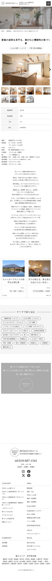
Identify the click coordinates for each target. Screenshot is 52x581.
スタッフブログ (31, 549)
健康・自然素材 (31, 498)
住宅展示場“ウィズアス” (34, 511)
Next (47, 295)
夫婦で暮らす (34, 335)
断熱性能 (29, 488)
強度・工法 (30, 491)
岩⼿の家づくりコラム (33, 546)
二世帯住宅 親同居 (38, 330)
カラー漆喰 (31, 322)
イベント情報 (31, 521)
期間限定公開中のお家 (33, 518)
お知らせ (29, 530)
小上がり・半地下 (37, 339)
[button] (49, 69)
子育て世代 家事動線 (35, 48)
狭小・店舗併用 (20, 343)
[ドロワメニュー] (48, 3)
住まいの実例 (31, 514)
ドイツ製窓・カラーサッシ (33, 326)
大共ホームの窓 (31, 495)
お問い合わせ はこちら (26, 385)
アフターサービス (7, 515)
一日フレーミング (7, 508)
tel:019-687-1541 (26, 460)
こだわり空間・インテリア (18, 48)
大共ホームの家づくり (8, 488)
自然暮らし (21, 291)
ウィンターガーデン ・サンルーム (13, 322)
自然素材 (47, 291)
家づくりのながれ (7, 511)
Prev (5, 295)
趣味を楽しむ (7, 347)
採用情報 (4, 546)
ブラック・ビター (8, 330)
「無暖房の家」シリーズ (10, 318)
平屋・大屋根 (13, 291)
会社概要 (4, 542)
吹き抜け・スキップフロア (11, 335)
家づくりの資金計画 (8, 518)
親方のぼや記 (31, 542)
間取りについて (6, 522)
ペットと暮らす (23, 330)
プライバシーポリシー (33, 533)
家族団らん (23, 339)
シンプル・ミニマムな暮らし (11, 326)
